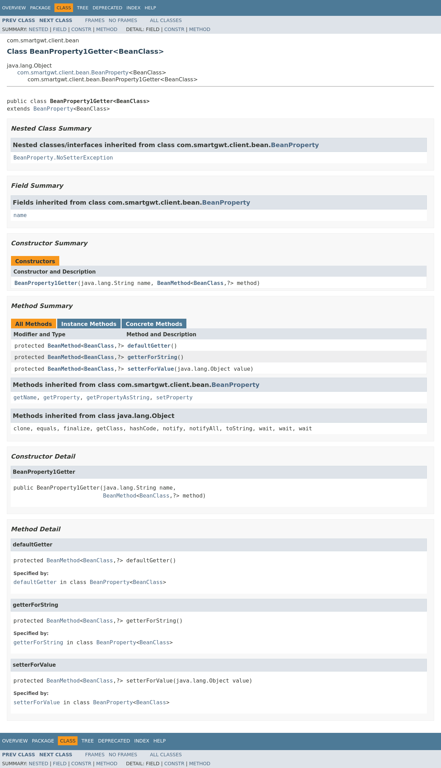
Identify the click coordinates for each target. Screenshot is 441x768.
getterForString (152, 357)
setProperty (174, 397)
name (20, 215)
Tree (82, 7)
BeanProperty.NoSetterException (63, 157)
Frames (95, 20)
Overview (14, 7)
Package (40, 7)
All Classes (166, 20)
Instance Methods (88, 324)
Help (150, 7)
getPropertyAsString (118, 397)
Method (106, 29)
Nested (38, 29)
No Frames (123, 20)
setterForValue (150, 369)
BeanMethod (173, 283)
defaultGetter (149, 345)
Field (60, 29)
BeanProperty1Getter (46, 283)
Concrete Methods (154, 324)
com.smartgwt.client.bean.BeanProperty (73, 72)
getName (25, 397)
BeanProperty (53, 108)
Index (133, 7)
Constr (81, 29)
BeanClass (209, 283)
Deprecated (107, 7)
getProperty (61, 397)
